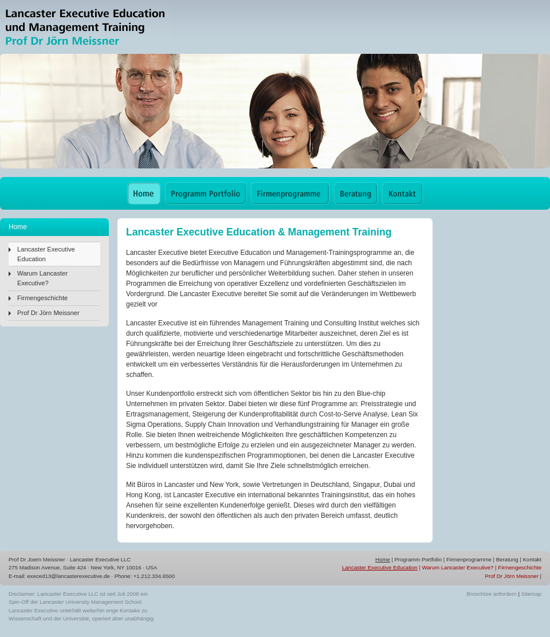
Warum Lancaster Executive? (42, 278)
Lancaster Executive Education (46, 254)
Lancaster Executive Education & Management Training (85, 27)
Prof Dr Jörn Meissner (48, 312)
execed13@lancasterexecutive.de (69, 576)
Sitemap (531, 594)
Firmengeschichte (42, 297)
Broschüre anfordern (491, 594)
